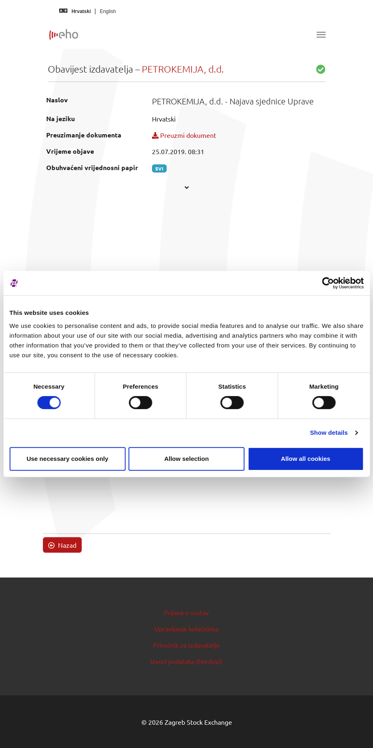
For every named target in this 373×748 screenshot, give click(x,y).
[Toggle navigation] (321, 35)
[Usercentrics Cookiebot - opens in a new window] (328, 283)
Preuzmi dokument (184, 135)
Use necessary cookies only (67, 458)
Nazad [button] (62, 545)
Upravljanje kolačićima (186, 628)
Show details (329, 432)
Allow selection (186, 458)
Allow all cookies (306, 458)
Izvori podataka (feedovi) (186, 661)
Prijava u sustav (186, 612)
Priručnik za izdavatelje (186, 645)
